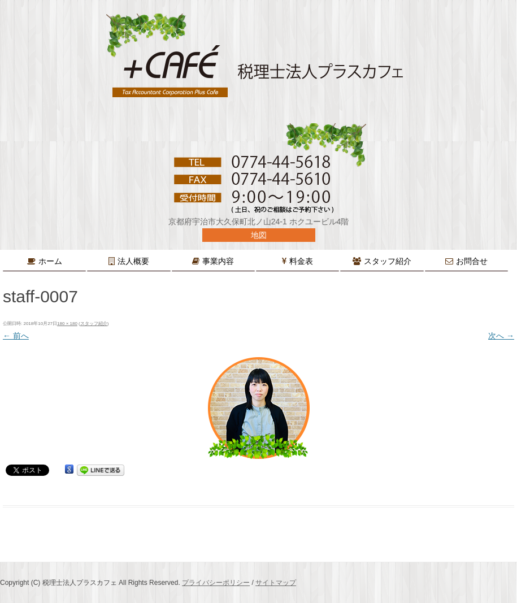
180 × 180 (67, 323)
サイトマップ (275, 583)
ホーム (50, 261)
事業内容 (218, 261)
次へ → (501, 335)
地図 (259, 235)
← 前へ (16, 335)
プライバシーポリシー (216, 583)
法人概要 (133, 261)
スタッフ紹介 (387, 261)
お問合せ (472, 261)
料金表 (301, 261)
